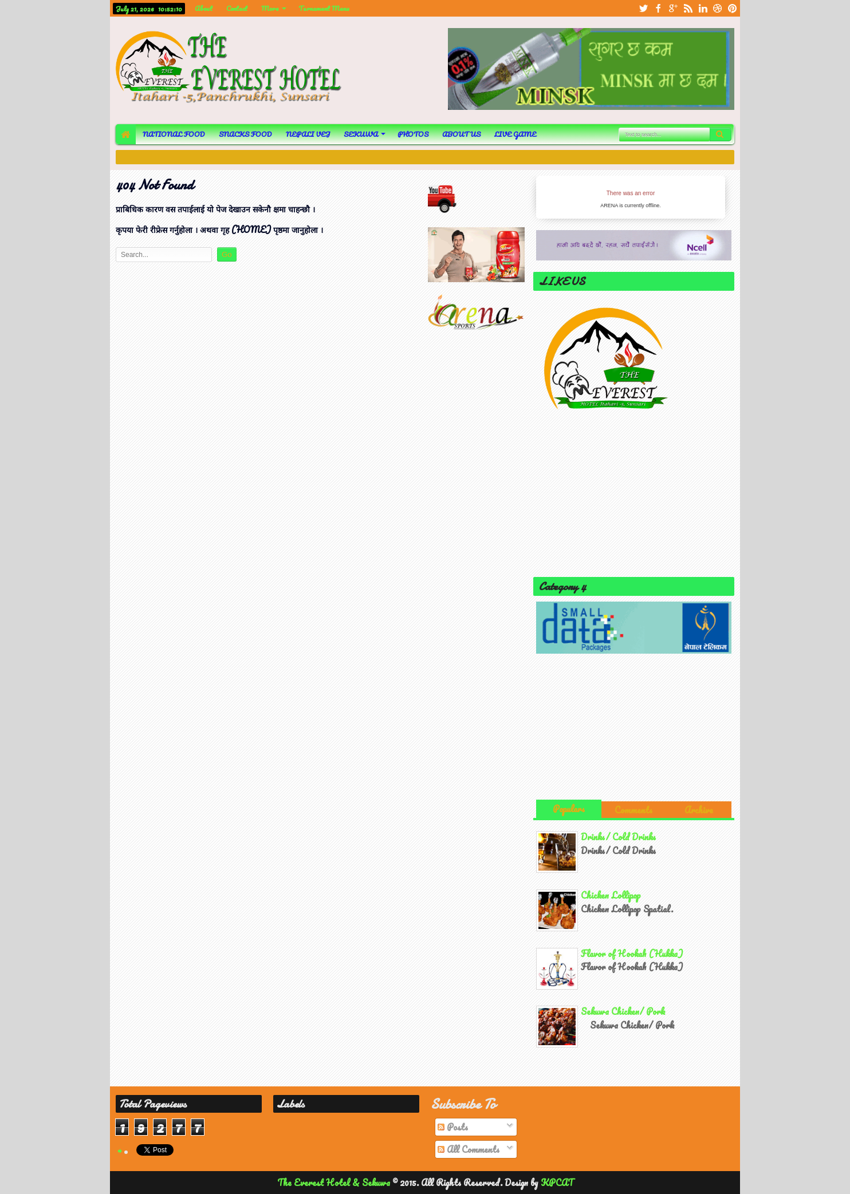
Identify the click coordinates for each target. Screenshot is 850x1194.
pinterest (732, 8)
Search (720, 134)
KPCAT (557, 1182)
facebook (658, 8)
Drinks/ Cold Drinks (618, 837)
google (673, 8)
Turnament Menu (323, 8)
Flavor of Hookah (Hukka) (632, 953)
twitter (643, 8)
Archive (698, 810)
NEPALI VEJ (308, 134)
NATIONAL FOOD (174, 134)
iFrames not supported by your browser (630, 197)
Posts (453, 1127)
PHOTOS (413, 134)
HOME (126, 134)
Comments (633, 810)
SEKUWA (361, 134)
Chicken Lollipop (611, 895)
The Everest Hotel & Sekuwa (334, 1182)
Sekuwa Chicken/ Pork (623, 1011)
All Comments (468, 1149)
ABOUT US (461, 134)
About (204, 8)
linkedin (702, 8)
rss (687, 8)
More (270, 8)
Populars (569, 809)
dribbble (717, 8)
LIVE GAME (515, 134)
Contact (236, 8)
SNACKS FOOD (245, 134)
